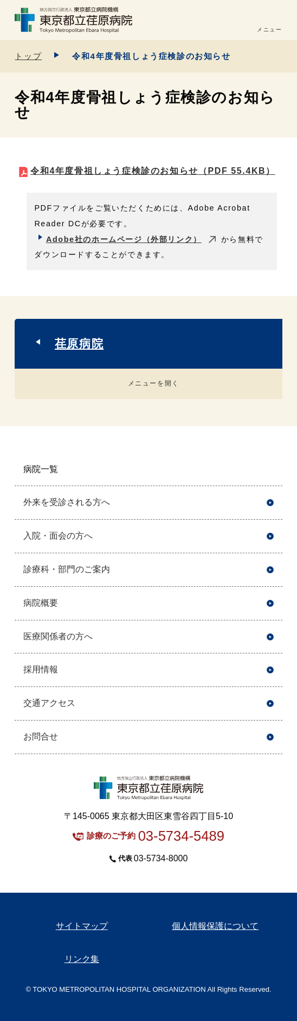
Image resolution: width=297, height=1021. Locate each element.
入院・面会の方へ (58, 535)
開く (270, 469)
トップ (28, 56)
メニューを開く (153, 383)
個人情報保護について (215, 926)
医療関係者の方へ (58, 636)
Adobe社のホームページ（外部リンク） (124, 239)
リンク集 (81, 959)
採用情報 (40, 669)
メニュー (269, 29)
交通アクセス (49, 703)
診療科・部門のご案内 (66, 569)
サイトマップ (82, 926)
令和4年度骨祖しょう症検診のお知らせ (152, 170)
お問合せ (40, 736)
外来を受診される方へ (66, 502)
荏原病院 (79, 343)
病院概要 (40, 602)
